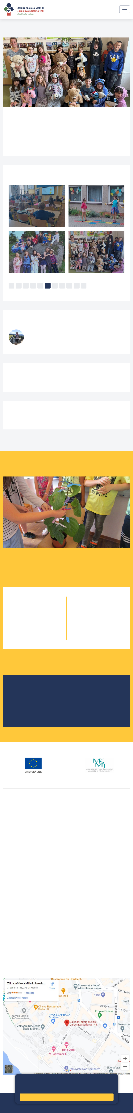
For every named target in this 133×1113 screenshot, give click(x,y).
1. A (28, 607)
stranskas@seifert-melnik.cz (47, 337)
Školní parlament (23, 704)
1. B (41, 607)
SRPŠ (16, 711)
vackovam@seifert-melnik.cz (23, 871)
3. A (28, 622)
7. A (91, 615)
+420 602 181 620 (15, 867)
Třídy (30, 27)
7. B (105, 615)
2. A (28, 615)
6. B (98, 607)
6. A (91, 607)
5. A (28, 638)
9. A (91, 630)
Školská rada (21, 692)
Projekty (17, 698)
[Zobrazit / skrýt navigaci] (124, 9)
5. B (42, 27)
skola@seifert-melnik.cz (19, 904)
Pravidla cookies (99, 1088)
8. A (91, 622)
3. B (41, 622)
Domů (6, 27)
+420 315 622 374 (15, 891)
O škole (17, 686)
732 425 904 (37, 341)
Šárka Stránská (47, 333)
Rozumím (66, 1097)
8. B (105, 622)
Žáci (18, 27)
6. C (105, 607)
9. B (105, 630)
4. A (28, 630)
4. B (41, 630)
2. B (41, 615)
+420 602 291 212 (15, 895)
